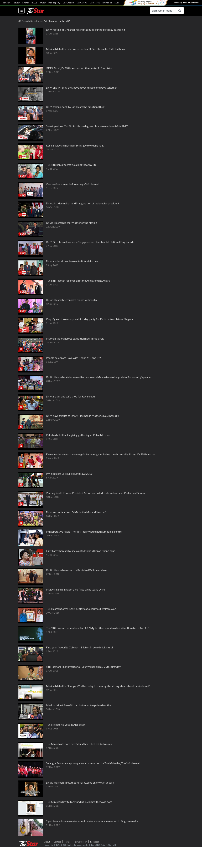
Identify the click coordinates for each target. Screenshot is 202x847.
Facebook (94, 841)
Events (25, 3)
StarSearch (95, 3)
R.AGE (34, 3)
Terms (67, 841)
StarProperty (54, 3)
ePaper (6, 3)
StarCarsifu (82, 3)
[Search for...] (163, 10)
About (47, 841)
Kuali (117, 3)
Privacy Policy (80, 841)
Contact (57, 841)
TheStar (16, 3)
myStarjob (107, 3)
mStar (43, 3)
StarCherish (68, 3)
